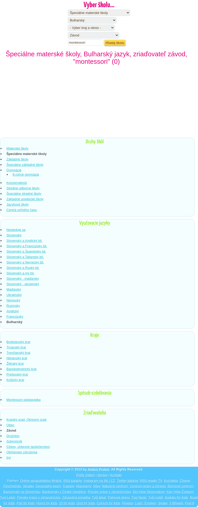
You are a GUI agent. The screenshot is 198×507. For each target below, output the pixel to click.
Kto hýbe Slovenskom (149, 492)
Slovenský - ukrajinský (22, 284)
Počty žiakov (85, 475)
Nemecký (13, 300)
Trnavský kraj (16, 347)
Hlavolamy (83, 486)
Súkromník (14, 441)
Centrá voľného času (21, 210)
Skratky (28, 486)
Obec (10, 425)
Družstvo (13, 436)
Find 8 (189, 503)
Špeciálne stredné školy (23, 194)
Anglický (12, 311)
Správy (102, 475)
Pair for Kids (26, 503)
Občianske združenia (21, 452)
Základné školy (17, 159)
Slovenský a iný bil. (20, 273)
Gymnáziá (13, 170)
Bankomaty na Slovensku (21, 492)
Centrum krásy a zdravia (148, 486)
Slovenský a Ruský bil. (22, 268)
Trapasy (69, 486)
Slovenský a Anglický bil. (24, 241)
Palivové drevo (119, 498)
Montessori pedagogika (23, 400)
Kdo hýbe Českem (180, 492)
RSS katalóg (72, 481)
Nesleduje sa (16, 230)
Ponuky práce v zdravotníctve (109, 492)
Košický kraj (15, 380)
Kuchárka (171, 481)
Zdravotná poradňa (76, 498)
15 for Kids (67, 503)
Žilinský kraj (15, 363)
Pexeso (127, 503)
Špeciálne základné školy (25, 165)
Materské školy (17, 148)
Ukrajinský (14, 295)
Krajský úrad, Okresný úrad (26, 420)
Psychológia (12, 486)
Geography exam (48, 486)
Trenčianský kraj (18, 353)
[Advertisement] (99, 103)
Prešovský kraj (17, 374)
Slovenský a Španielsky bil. (26, 251)
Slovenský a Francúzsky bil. (26, 246)
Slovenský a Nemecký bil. (25, 262)
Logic (139, 503)
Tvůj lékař (99, 498)
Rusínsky (13, 306)
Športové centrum (181, 486)
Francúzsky (14, 316)
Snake (163, 503)
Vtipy (96, 486)
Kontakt (116, 475)
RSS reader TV (151, 481)
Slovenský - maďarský (22, 278)
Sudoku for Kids (176, 498)
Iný (8, 457)
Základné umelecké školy (25, 199)
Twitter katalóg (127, 481)
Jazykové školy (17, 204)
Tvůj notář (155, 498)
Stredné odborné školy (22, 188)
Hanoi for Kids (47, 503)
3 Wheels (176, 503)
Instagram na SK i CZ (99, 481)
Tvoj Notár (138, 498)
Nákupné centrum (115, 486)
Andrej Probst (99, 469)
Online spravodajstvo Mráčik (41, 481)
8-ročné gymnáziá (26, 174)
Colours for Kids (108, 503)
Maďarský (13, 289)
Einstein (150, 503)
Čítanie (185, 481)
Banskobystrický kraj (21, 369)
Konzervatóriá (16, 183)
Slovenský (13, 235)
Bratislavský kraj (18, 342)
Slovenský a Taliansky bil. (25, 257)
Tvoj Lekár (7, 498)
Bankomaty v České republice (64, 492)
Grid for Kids (86, 503)
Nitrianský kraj (16, 358)
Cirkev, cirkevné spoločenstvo (28, 447)
